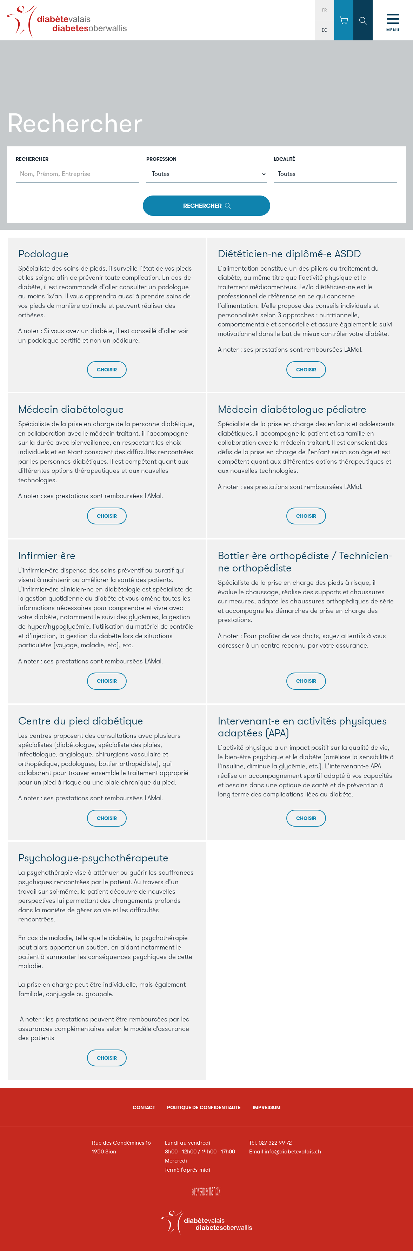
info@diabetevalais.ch (293, 1152)
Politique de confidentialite (204, 1107)
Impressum (266, 1107)
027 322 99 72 (275, 1143)
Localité (284, 159)
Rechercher (32, 159)
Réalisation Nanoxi (206, 1189)
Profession (161, 159)
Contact (144, 1107)
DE (324, 30)
